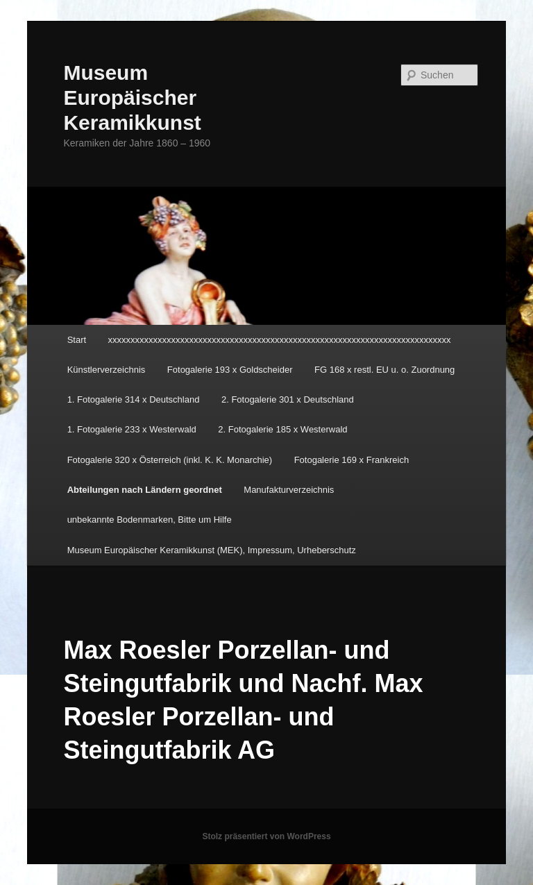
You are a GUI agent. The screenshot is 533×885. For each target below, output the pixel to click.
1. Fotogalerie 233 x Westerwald (131, 429)
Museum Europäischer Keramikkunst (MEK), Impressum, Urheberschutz (211, 550)
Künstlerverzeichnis (106, 369)
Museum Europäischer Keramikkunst (132, 97)
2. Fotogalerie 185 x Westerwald (282, 429)
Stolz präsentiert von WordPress (266, 836)
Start (76, 340)
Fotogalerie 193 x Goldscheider (230, 369)
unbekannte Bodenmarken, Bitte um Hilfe (149, 519)
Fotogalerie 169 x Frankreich (351, 460)
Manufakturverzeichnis (289, 489)
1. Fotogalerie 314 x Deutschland (133, 399)
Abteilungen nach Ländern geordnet (144, 489)
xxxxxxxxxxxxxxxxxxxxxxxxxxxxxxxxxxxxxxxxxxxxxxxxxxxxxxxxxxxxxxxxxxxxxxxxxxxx (279, 340)
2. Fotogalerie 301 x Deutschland (287, 399)
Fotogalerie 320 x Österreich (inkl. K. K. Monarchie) (170, 460)
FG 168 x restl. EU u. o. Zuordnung (384, 369)
